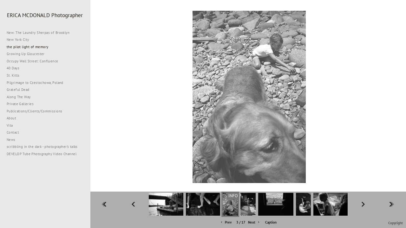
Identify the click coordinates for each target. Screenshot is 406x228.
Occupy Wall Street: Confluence (32, 61)
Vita (10, 125)
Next (254, 222)
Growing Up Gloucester (26, 54)
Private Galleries (20, 104)
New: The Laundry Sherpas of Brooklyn (38, 32)
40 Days (13, 68)
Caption (271, 222)
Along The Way (21, 97)
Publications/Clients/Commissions (34, 111)
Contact (13, 132)
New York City (20, 39)
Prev (226, 222)
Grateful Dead (18, 89)
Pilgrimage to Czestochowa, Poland (35, 82)
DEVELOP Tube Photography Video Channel (41, 154)
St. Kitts (13, 75)
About (11, 118)
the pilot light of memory (28, 47)
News (11, 139)
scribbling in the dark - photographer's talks (44, 146)
